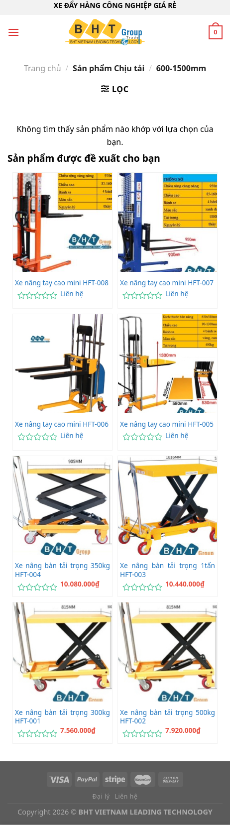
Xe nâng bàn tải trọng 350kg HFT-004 (62, 570)
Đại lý (101, 796)
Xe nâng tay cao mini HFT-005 (167, 424)
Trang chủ (42, 68)
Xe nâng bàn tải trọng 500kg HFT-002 (167, 716)
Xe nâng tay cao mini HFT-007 (167, 282)
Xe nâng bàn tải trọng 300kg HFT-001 (62, 716)
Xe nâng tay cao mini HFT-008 (62, 282)
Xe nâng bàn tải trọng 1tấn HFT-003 (167, 570)
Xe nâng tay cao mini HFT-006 (62, 424)
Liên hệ (71, 293)
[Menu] (13, 32)
